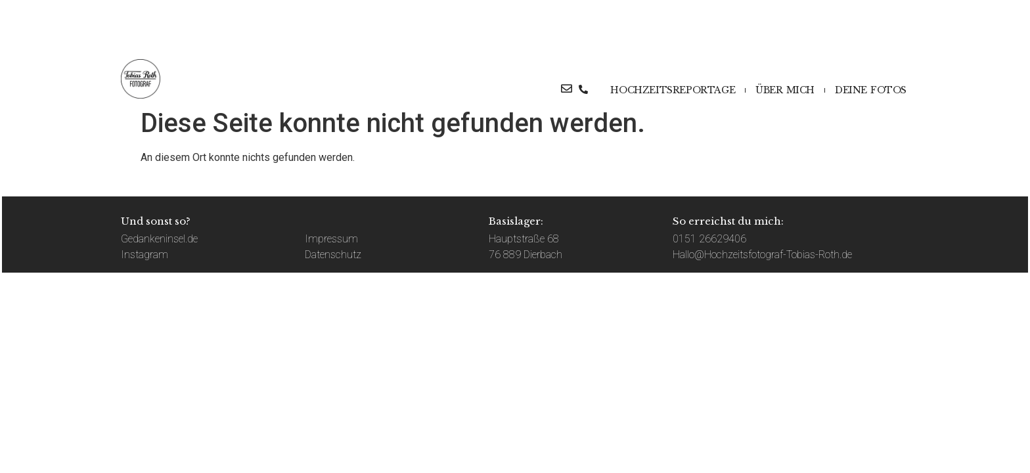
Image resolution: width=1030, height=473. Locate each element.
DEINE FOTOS (871, 90)
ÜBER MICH (785, 90)
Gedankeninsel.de (159, 239)
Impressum (331, 239)
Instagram (144, 254)
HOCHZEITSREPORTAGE (672, 90)
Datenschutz (333, 254)
